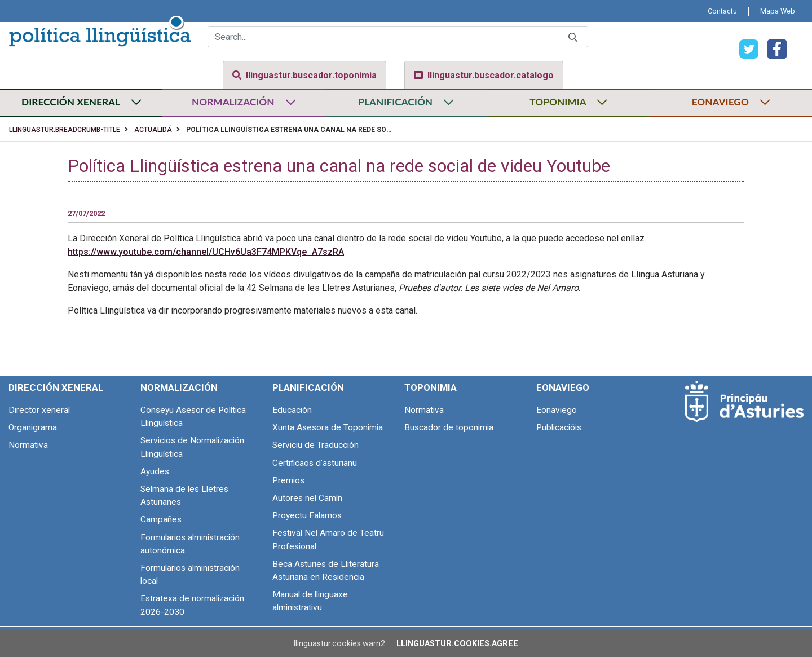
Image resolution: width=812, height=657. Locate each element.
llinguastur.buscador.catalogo (484, 75)
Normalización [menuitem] (179, 387)
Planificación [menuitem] (308, 387)
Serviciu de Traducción (315, 445)
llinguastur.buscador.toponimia (304, 75)
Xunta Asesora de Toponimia (327, 427)
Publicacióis (558, 427)
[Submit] (573, 37)
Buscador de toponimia (448, 427)
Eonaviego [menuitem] (562, 387)
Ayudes (154, 471)
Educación (292, 410)
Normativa (28, 445)
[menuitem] (722, 11)
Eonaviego (556, 410)
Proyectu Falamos (307, 515)
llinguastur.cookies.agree (457, 644)
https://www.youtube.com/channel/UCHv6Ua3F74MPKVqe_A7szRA (206, 251)
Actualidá (153, 130)
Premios (288, 480)
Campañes (161, 519)
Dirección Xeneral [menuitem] (55, 387)
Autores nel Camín (307, 498)
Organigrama (32, 427)
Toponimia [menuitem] (430, 387)
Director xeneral (39, 410)
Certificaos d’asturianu (314, 463)
